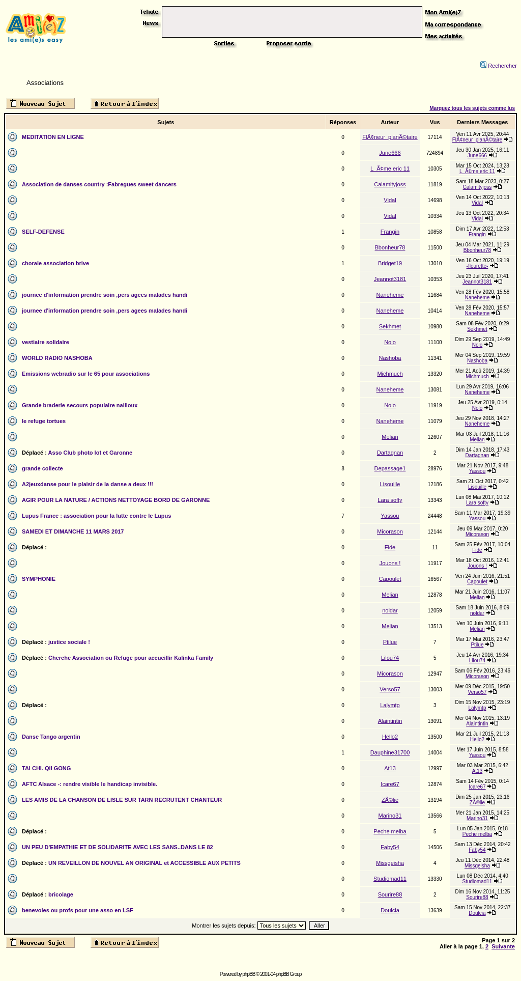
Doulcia (390, 910)
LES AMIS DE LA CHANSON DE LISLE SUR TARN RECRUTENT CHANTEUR (122, 800)
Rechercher (498, 66)
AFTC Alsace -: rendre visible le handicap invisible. (89, 784)
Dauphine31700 (390, 752)
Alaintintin (390, 721)
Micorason (390, 531)
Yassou (477, 471)
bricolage (60, 894)
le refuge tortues (44, 421)
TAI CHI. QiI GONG (46, 768)
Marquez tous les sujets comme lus (472, 108)
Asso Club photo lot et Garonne (90, 453)
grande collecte (42, 468)
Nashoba (390, 358)
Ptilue (390, 642)
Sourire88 (390, 894)
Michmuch (389, 374)
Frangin (390, 232)
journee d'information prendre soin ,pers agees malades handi (104, 295)
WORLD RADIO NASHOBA (57, 358)
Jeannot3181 (390, 279)
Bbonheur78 (390, 247)
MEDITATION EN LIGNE (53, 137)
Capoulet (390, 579)
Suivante (503, 946)
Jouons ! (390, 563)
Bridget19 (390, 263)
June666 (389, 153)
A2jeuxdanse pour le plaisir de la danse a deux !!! (87, 484)
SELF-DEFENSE (43, 232)
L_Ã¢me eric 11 (390, 168)
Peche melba (389, 831)
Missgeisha (390, 863)
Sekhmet (390, 326)
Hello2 (390, 737)
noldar (390, 610)
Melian (390, 437)
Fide (390, 547)
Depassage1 (390, 468)
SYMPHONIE (38, 579)
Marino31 (390, 815)
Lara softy (390, 500)
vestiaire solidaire (45, 342)
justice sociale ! (69, 642)
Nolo (390, 342)
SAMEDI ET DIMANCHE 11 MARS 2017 (73, 531)
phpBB (248, 974)
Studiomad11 (390, 879)
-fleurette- (477, 266)
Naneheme (390, 295)
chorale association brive (55, 263)
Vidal (390, 200)
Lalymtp (390, 705)
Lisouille (390, 484)
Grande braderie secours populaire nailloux (79, 405)
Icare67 (390, 784)
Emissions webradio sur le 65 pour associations (86, 374)
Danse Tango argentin (51, 737)
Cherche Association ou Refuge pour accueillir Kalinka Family (130, 658)
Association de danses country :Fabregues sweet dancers (99, 184)
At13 (390, 768)
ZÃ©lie (390, 800)
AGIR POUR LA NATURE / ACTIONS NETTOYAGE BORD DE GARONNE (116, 500)
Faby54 (390, 847)
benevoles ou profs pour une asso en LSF (77, 910)
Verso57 (390, 689)
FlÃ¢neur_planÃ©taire (389, 137)
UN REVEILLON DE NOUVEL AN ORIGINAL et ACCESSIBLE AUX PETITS (144, 863)
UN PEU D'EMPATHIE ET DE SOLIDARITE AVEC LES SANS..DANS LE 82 (117, 847)
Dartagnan (390, 453)
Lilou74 (390, 658)
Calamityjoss (390, 184)
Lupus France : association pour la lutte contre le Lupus (96, 516)
